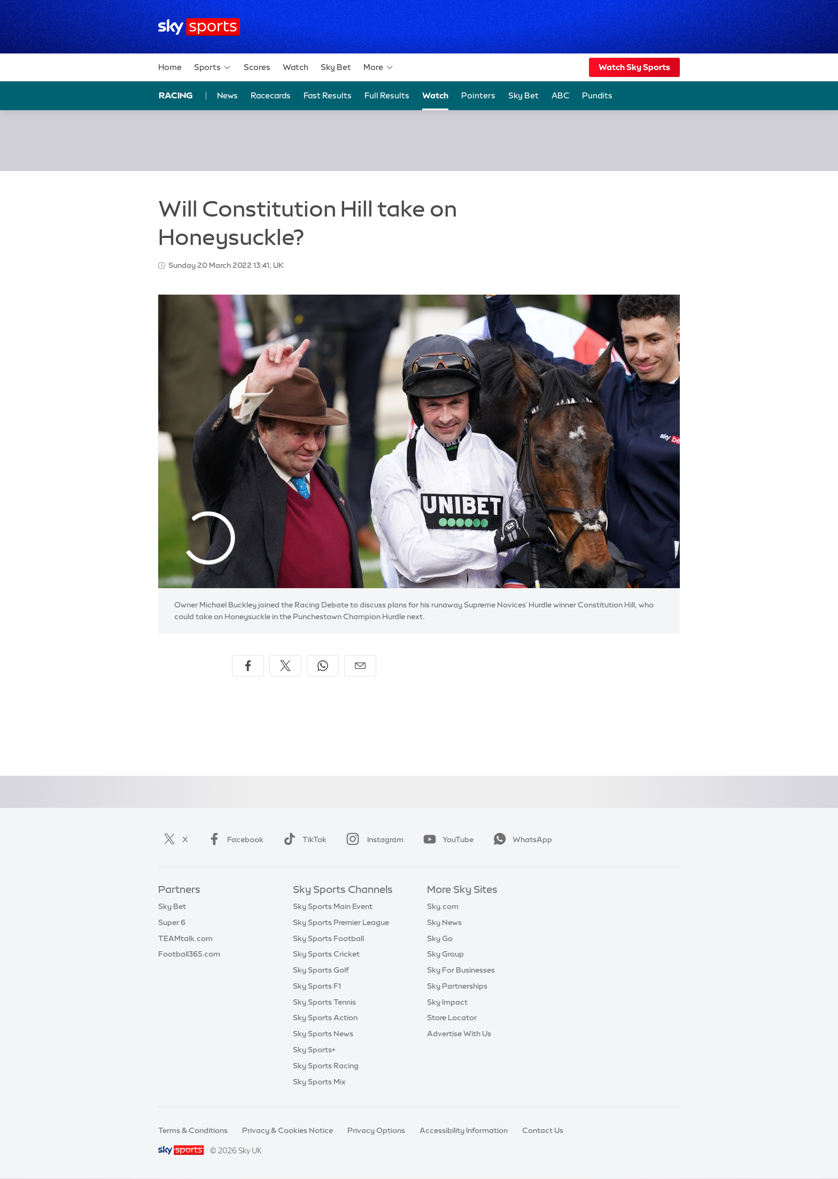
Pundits (597, 95)
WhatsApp (520, 839)
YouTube (446, 839)
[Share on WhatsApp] (323, 665)
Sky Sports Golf (321, 970)
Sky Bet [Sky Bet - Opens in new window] (523, 95)
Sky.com (443, 906)
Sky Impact (447, 1002)
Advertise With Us (459, 1033)
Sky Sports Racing (326, 1065)
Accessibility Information (464, 1130)
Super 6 (171, 922)
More (378, 67)
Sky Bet (336, 67)
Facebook (233, 839)
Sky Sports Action (325, 1017)
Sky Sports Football (328, 938)
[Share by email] (360, 665)
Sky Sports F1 (317, 986)
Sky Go (440, 938)
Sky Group (445, 954)
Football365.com (189, 954)
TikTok (303, 839)
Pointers (478, 95)
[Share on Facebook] (248, 665)
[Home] (199, 27)
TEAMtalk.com (185, 938)
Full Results (386, 95)
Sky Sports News (323, 1033)
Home (170, 67)
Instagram (373, 839)
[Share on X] (285, 665)
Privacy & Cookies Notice (287, 1130)
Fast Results (328, 95)
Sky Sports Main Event (333, 906)
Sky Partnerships (457, 986)
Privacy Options (376, 1130)
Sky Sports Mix (319, 1081)
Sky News (444, 922)
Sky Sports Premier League (341, 922)
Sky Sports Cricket (326, 954)
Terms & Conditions (193, 1130)
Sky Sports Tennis (324, 1002)
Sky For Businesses (461, 970)
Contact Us (542, 1130)
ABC (560, 95)
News (227, 95)
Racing (176, 95)
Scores (257, 67)
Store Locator (452, 1017)
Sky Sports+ (314, 1049)
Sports (212, 67)
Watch (295, 67)
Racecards (271, 95)
